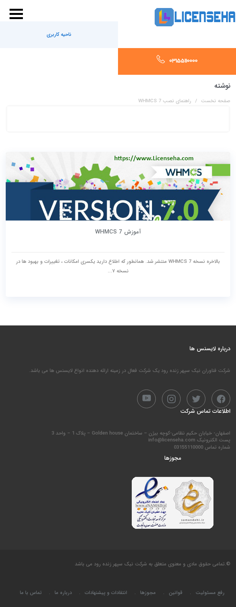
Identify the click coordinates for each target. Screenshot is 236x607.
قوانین (176, 593)
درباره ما (63, 593)
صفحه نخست (215, 101)
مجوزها (148, 593)
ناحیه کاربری (59, 35)
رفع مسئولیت (210, 593)
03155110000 (183, 61)
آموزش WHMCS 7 (118, 232)
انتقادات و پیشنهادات (106, 593)
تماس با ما (31, 593)
